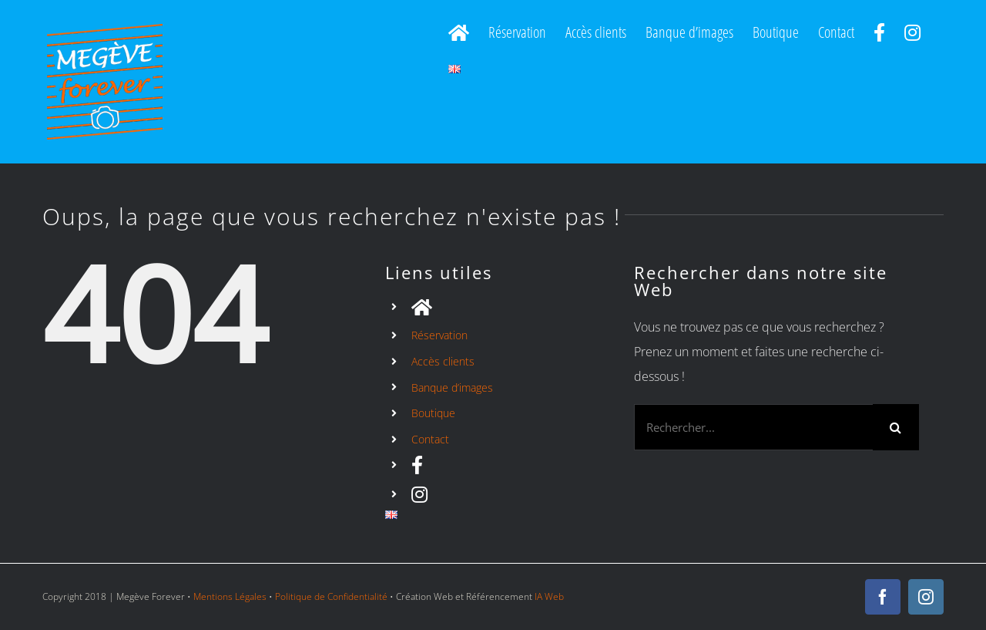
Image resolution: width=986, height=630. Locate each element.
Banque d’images (452, 387)
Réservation (439, 335)
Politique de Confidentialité (331, 596)
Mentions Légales (230, 596)
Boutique (433, 413)
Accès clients (443, 361)
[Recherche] (896, 427)
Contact (430, 439)
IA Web (549, 596)
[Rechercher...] (753, 427)
